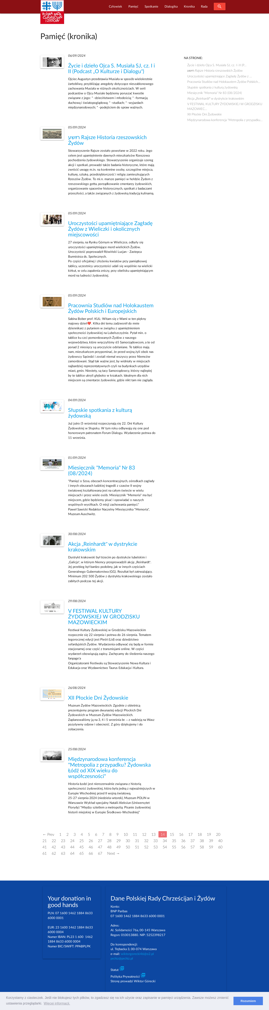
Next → (113, 853)
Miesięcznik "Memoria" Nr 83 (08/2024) (214, 93)
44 (72, 847)
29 (118, 841)
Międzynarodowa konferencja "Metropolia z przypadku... (225, 120)
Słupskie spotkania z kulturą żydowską (212, 87)
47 (100, 847)
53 (155, 847)
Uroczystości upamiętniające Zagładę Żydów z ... (219, 76)
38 (202, 841)
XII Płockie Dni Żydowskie (98, 698)
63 (63, 853)
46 (91, 847)
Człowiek (115, 6)
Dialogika (171, 6)
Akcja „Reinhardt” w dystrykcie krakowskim (215, 98)
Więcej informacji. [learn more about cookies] (57, 1003)
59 (211, 847)
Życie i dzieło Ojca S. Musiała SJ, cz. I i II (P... (218, 65)
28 (109, 841)
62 (54, 853)
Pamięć (133, 6)
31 (137, 841)
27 (100, 841)
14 (163, 834)
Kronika (189, 6)
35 (174, 841)
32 (146, 841)
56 (183, 847)
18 (200, 834)
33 (155, 841)
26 (91, 841)
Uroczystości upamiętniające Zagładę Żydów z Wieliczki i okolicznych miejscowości (110, 229)
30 (128, 841)
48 (109, 847)
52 (146, 847)
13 (153, 834)
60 (220, 847)
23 (63, 841)
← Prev (48, 834)
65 (81, 853)
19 (209, 834)
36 (183, 841)
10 (126, 834)
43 (63, 847)
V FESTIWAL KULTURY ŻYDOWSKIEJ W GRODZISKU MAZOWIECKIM (104, 617)
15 (172, 834)
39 (211, 841)
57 (192, 847)
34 (165, 841)
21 (44, 841)
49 (118, 847)
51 (137, 847)
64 (72, 853)
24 (72, 841)
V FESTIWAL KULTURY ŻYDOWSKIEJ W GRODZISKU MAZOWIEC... (224, 105)
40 (220, 841)
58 (202, 847)
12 (144, 834)
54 (165, 847)
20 (218, 834)
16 (181, 834)
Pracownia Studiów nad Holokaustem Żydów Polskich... (223, 81)
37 (192, 841)
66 (91, 853)
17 (190, 834)
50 (128, 847)
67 (100, 853)
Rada (204, 6)
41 (44, 847)
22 (54, 841)
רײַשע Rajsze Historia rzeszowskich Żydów (215, 70)
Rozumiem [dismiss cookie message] (248, 1001)
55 (174, 847)
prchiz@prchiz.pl (122, 958)
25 (81, 841)
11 (135, 834)
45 (81, 847)
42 (54, 847)
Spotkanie (151, 6)
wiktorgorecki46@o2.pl (137, 954)
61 (44, 853)
